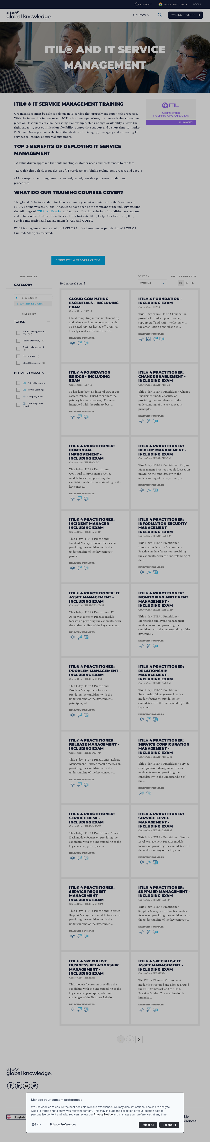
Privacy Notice (103, 1114)
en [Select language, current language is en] (37, 1124)
